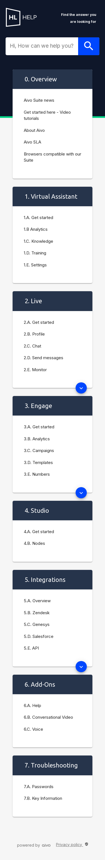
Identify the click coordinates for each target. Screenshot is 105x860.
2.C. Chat (32, 346)
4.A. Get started (39, 531)
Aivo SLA (32, 142)
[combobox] (44, 46)
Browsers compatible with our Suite (52, 157)
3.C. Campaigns (39, 450)
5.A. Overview (37, 600)
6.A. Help (32, 705)
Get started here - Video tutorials (47, 115)
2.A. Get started (39, 322)
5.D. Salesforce (38, 636)
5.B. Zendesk (37, 612)
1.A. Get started (38, 217)
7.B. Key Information (43, 798)
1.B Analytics (36, 229)
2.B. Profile (34, 334)
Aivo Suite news (39, 100)
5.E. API (31, 648)
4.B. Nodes (34, 543)
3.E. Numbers (37, 474)
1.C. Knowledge (38, 241)
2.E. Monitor (35, 369)
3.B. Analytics (37, 438)
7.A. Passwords (38, 786)
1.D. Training (35, 253)
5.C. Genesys (37, 624)
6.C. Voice (33, 729)
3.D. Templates (38, 462)
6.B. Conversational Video (48, 717)
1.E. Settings (35, 265)
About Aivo (34, 130)
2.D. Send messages (43, 357)
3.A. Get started (39, 426)
